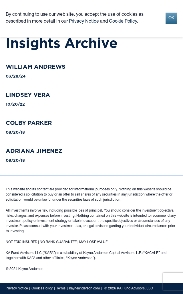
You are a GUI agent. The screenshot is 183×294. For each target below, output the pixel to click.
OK (171, 18)
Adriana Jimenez (34, 150)
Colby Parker (29, 122)
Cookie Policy (42, 288)
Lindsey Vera (28, 94)
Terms (60, 288)
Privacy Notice (17, 288)
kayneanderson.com (84, 288)
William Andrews (35, 66)
